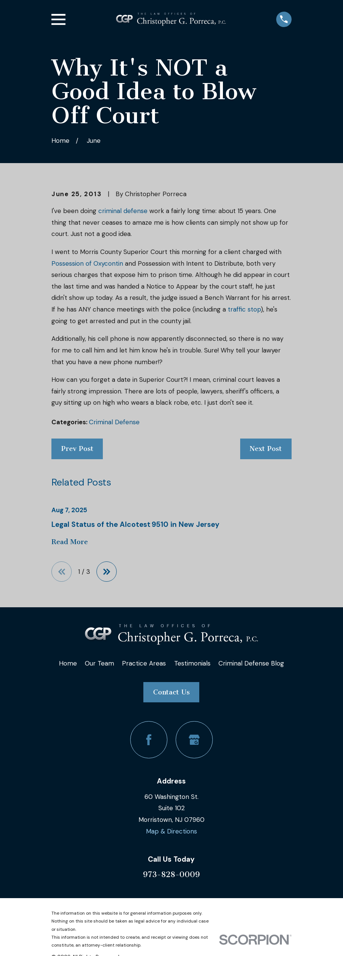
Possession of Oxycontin (87, 263)
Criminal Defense (114, 422)
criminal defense (122, 211)
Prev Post (77, 449)
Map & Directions (171, 831)
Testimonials (192, 663)
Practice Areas (144, 663)
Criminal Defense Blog (251, 663)
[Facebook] (148, 739)
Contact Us (171, 692)
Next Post (266, 449)
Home (68, 663)
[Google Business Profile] (194, 739)
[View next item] (107, 571)
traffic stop (244, 309)
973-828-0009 (171, 874)
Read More (69, 542)
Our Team (99, 663)
